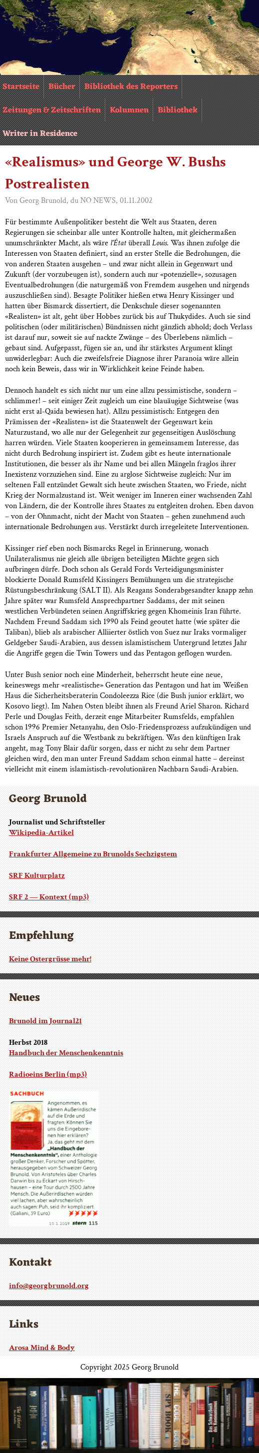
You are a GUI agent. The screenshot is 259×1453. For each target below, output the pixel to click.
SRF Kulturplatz (37, 875)
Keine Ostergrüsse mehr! (50, 959)
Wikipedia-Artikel (41, 832)
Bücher (61, 87)
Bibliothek (178, 110)
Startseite (20, 87)
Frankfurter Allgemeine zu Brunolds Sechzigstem (93, 854)
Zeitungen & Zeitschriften (51, 110)
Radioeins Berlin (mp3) (48, 1074)
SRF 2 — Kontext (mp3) (49, 897)
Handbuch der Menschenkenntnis (66, 1053)
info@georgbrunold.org (49, 1286)
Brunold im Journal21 (45, 1021)
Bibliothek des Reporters (131, 87)
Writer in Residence (39, 134)
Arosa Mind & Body (42, 1348)
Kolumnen (129, 110)
